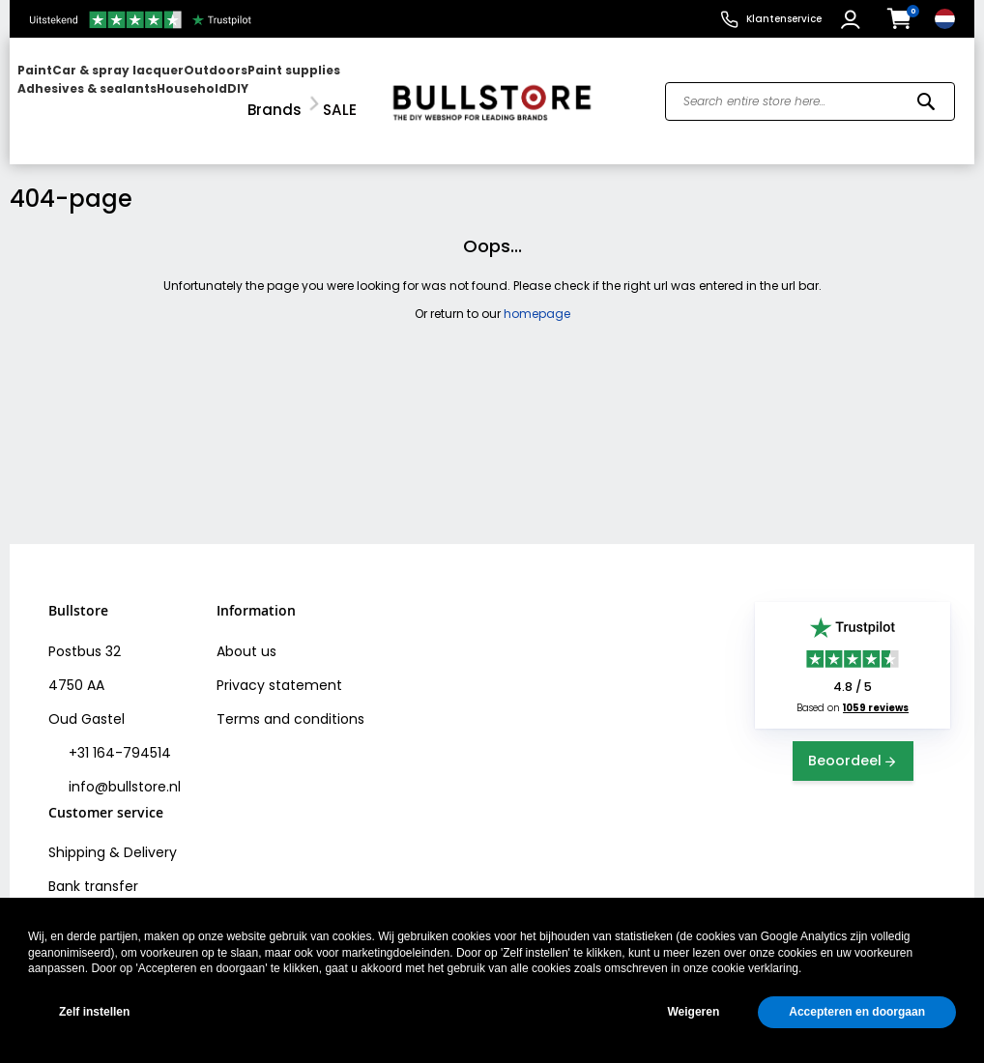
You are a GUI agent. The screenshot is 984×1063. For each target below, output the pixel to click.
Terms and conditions (290, 695)
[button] (853, 19)
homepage (537, 289)
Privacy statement (279, 662)
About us (246, 628)
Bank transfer (93, 863)
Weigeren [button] (693, 1012)
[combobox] (810, 90)
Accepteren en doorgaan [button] (857, 1012)
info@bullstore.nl (123, 763)
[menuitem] (91, 89)
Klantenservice (784, 19)
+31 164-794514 (118, 729)
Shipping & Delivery (112, 829)
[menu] (191, 89)
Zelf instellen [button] (94, 1012)
